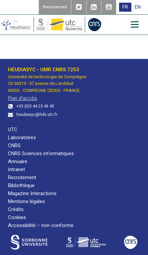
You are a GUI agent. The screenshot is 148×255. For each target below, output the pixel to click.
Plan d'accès (22, 98)
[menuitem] (125, 7)
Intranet (16, 169)
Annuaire (17, 161)
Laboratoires (22, 137)
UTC (12, 129)
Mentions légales (26, 201)
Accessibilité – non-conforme (41, 225)
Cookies (17, 217)
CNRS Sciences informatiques (41, 153)
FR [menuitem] (125, 7)
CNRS (14, 145)
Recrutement (22, 177)
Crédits (16, 209)
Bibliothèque (21, 185)
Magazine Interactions (32, 193)
